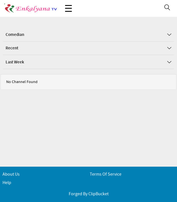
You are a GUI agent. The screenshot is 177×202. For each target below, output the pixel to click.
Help (7, 183)
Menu (68, 5)
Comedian (88, 35)
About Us (11, 174)
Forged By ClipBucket (89, 194)
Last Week (88, 62)
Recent (88, 48)
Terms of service (105, 174)
